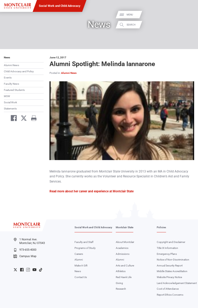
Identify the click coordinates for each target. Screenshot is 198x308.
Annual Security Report (170, 265)
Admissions (122, 253)
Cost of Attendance (168, 288)
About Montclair (125, 242)
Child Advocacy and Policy (19, 71)
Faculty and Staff (84, 242)
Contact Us (81, 277)
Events (8, 77)
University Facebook (22, 270)
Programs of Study (85, 248)
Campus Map (24, 256)
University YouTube (34, 270)
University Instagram (28, 270)
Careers (79, 253)
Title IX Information (167, 248)
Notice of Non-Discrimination (173, 259)
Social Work (10, 102)
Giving (119, 283)
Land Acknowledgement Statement (177, 283)
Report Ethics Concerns (170, 294)
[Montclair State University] (17, 6)
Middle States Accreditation (172, 271)
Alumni (79, 259)
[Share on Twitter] (22, 119)
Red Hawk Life (123, 277)
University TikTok (41, 270)
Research (121, 288)
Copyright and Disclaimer (171, 242)
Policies (161, 227)
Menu (188, 14)
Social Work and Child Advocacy (59, 5)
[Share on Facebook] (12, 119)
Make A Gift (81, 265)
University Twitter (15, 270)
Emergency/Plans (167, 253)
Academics (122, 248)
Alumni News (11, 65)
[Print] (32, 119)
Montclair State (124, 227)
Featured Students (14, 90)
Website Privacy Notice (169, 277)
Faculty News (11, 83)
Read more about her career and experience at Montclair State (92, 191)
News (7, 57)
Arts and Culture (125, 265)
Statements (10, 108)
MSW (7, 96)
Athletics (121, 271)
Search (189, 24)
